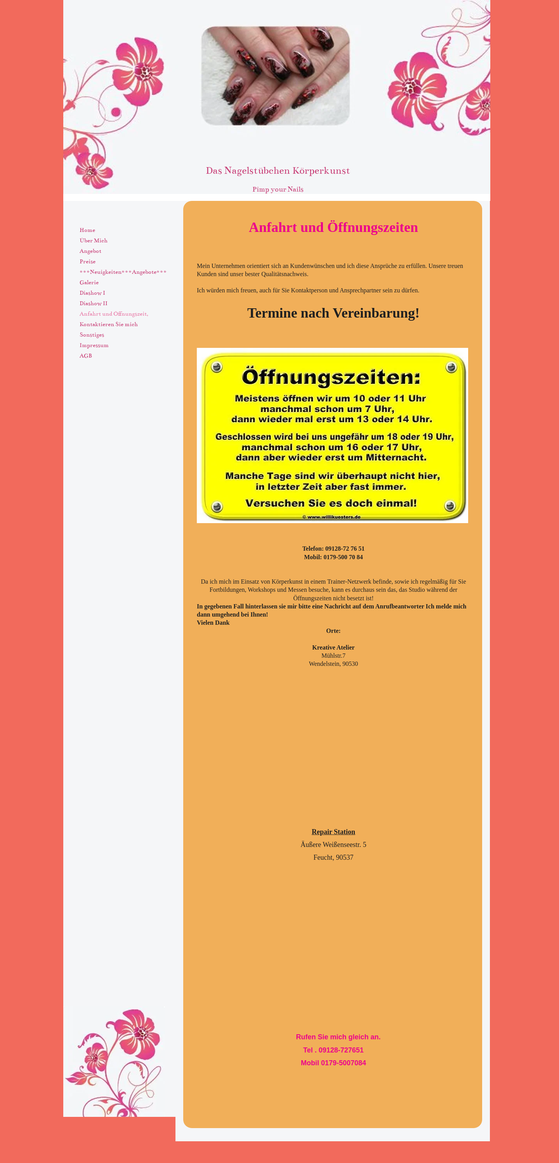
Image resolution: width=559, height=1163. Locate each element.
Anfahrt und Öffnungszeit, (114, 313)
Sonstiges (92, 334)
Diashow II (94, 303)
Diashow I (92, 292)
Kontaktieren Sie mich (109, 324)
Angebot (90, 250)
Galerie (89, 282)
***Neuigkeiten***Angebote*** (123, 271)
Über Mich (94, 240)
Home (87, 229)
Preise (87, 261)
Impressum (94, 345)
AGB (86, 355)
